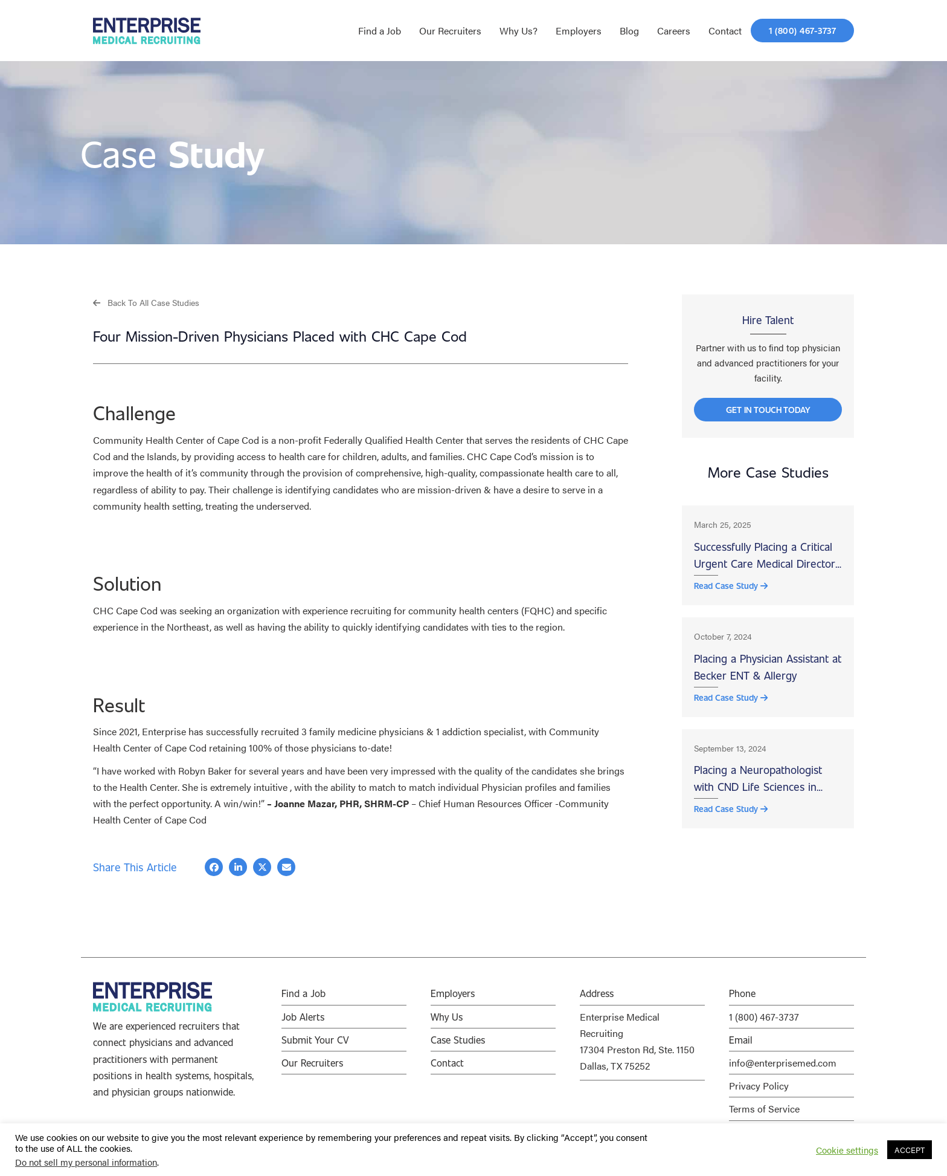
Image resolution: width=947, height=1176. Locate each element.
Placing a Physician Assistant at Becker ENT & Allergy (767, 676)
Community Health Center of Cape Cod (176, 440)
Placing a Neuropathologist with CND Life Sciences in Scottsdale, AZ (758, 792)
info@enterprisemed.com (782, 1063)
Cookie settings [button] (847, 1150)
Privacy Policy (759, 1086)
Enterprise (164, 732)
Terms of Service (764, 1109)
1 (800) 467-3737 (764, 1017)
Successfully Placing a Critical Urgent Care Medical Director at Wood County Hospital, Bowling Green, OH (764, 562)
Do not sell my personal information (86, 1161)
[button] (146, 302)
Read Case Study (731, 593)
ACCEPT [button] (909, 1149)
